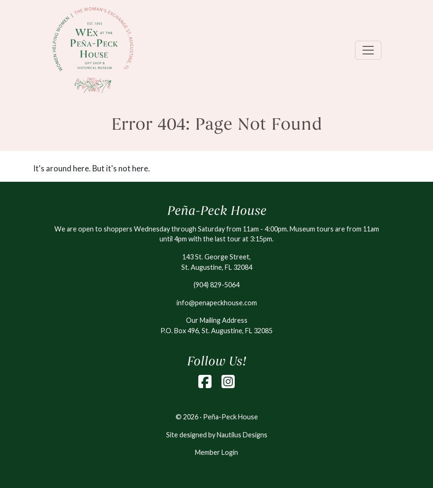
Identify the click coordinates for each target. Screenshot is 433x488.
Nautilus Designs (242, 435)
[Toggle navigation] (368, 50)
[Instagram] (228, 381)
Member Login (216, 452)
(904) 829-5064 (216, 285)
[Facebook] (205, 381)
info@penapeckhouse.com (217, 303)
